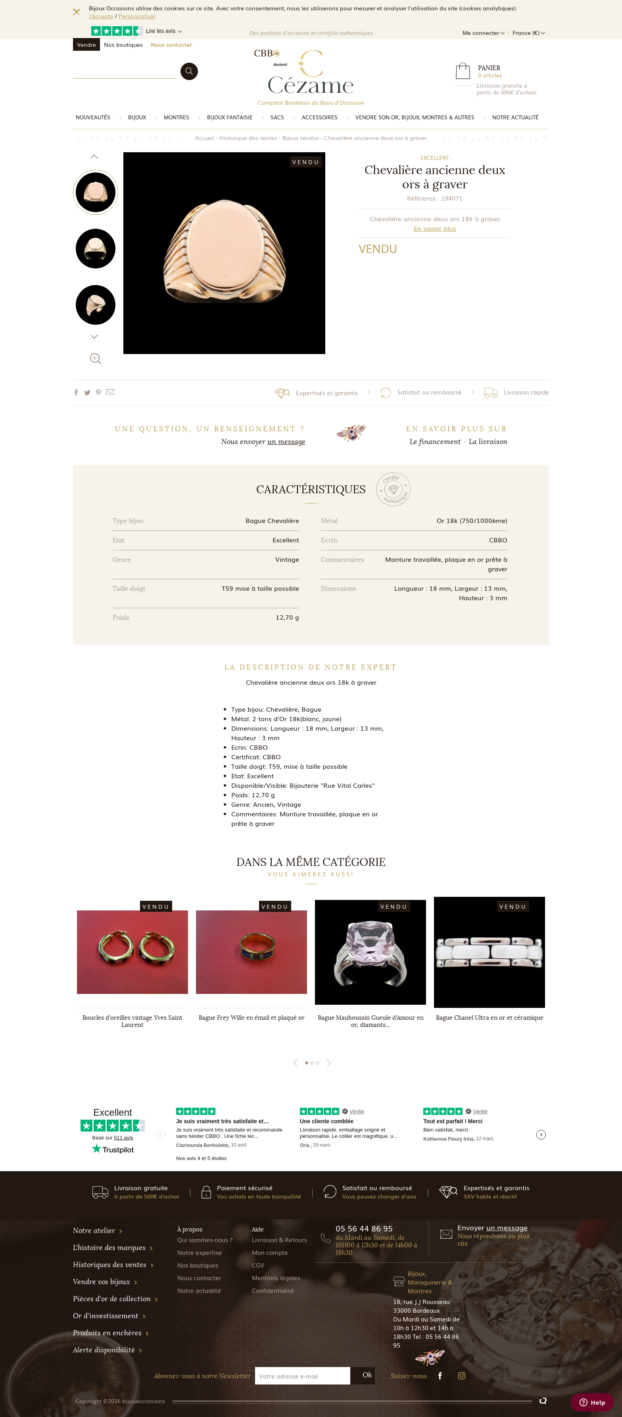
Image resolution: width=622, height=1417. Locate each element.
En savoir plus (435, 228)
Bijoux (137, 117)
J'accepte (101, 16)
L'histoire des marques (113, 1247)
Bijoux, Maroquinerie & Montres (430, 1282)
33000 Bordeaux (416, 1310)
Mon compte (270, 1252)
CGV (258, 1264)
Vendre (86, 44)
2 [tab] (312, 1063)
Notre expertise (199, 1252)
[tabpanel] (132, 970)
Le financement (435, 441)
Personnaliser (137, 16)
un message (286, 441)
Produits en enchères (111, 1333)
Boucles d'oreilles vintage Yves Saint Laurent (132, 1021)
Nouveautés (93, 117)
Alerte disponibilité (107, 1350)
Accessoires (320, 117)
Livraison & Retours (279, 1239)
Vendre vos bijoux (105, 1281)
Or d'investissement (109, 1316)
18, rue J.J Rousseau (421, 1301)
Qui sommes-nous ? (205, 1239)
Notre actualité (515, 117)
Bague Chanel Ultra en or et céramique (489, 1017)
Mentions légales (276, 1277)
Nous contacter (171, 44)
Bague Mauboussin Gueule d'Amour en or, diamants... (371, 1021)
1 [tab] (306, 1063)
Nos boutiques (123, 44)
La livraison (488, 441)
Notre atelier (98, 1230)
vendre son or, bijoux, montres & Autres (414, 117)
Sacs (277, 117)
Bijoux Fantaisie (230, 117)
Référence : (423, 197)
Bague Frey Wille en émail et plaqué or (252, 1017)
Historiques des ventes (113, 1264)
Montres (176, 117)
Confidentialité (273, 1290)
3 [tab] (317, 1063)
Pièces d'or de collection (115, 1298)
